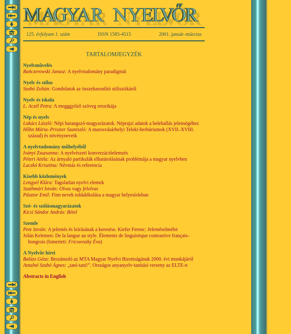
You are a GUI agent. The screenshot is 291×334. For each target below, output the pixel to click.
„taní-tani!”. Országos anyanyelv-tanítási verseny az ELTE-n (105, 265)
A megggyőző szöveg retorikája (69, 106)
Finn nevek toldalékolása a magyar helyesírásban (86, 194)
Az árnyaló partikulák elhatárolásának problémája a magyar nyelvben (105, 159)
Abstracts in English (44, 276)
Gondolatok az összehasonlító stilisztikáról (80, 88)
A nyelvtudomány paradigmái (74, 71)
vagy (60, 188)
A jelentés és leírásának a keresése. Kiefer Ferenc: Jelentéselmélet (100, 229)
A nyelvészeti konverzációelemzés (75, 152)
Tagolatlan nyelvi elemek (63, 182)
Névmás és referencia (62, 165)
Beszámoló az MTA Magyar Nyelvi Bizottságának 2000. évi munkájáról (108, 259)
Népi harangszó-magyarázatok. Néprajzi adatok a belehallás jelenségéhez (111, 123)
